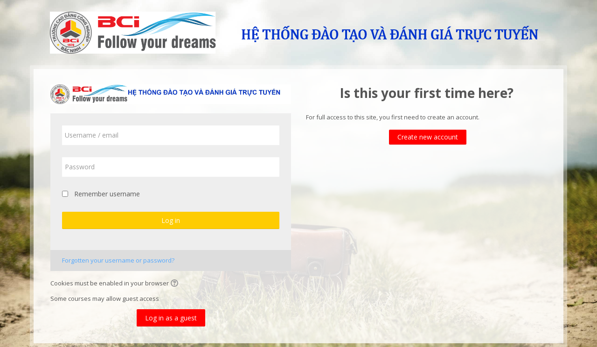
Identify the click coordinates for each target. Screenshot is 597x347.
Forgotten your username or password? (118, 260)
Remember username (107, 193)
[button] (175, 284)
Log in (170, 220)
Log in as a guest (171, 317)
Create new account (427, 136)
